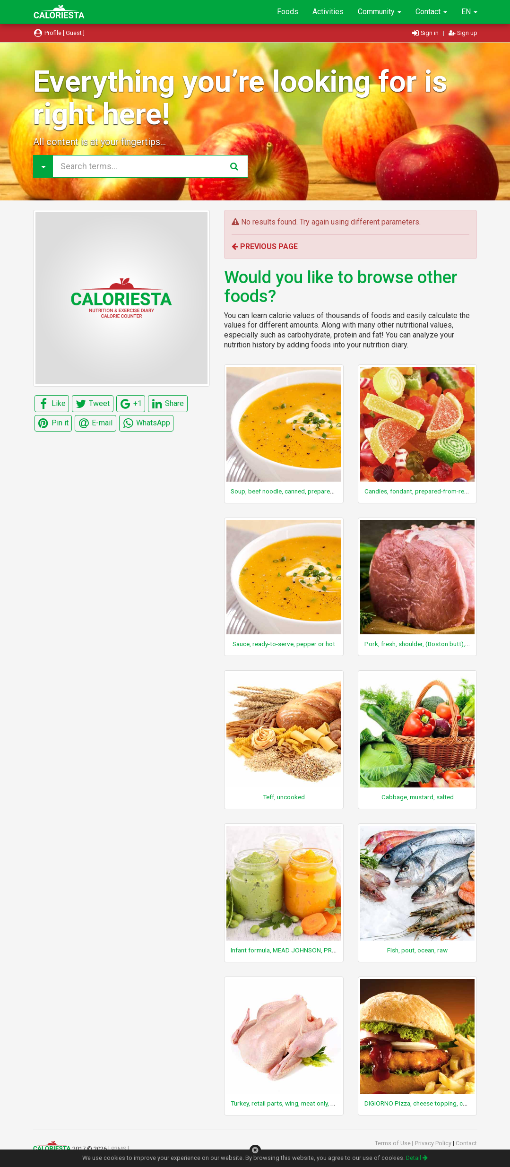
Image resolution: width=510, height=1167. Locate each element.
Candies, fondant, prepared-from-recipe (420, 491)
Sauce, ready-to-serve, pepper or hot (284, 644)
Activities (328, 11)
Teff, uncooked (284, 797)
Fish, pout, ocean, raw (417, 950)
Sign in (426, 32)
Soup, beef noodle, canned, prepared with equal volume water (317, 491)
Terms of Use (393, 1143)
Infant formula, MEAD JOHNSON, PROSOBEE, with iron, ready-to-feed (327, 950)
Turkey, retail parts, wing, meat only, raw (286, 1103)
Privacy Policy (434, 1143)
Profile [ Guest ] (59, 32)
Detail (417, 1157)
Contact (431, 11)
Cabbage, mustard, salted (417, 797)
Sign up (463, 32)
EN (469, 11)
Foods (287, 11)
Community (379, 11)
